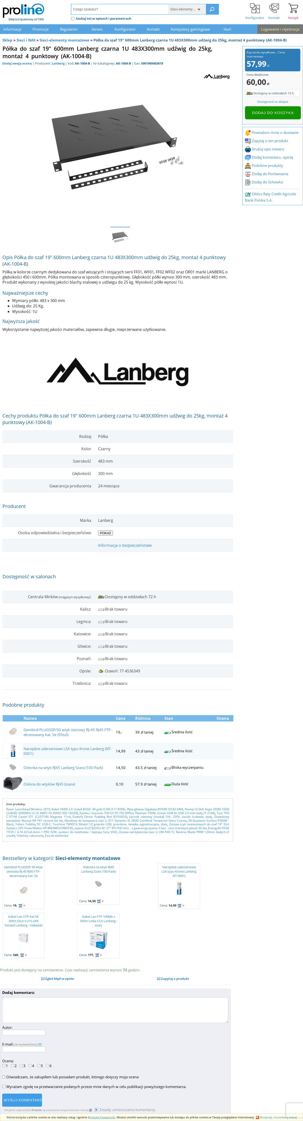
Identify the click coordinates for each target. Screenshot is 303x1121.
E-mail (23, 1047)
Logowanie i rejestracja (280, 29)
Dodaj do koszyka (273, 113)
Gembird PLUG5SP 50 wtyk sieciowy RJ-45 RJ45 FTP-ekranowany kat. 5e (23, 871)
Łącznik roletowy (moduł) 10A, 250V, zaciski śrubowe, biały (170, 817)
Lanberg (58, 63)
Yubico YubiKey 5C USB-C (32, 824)
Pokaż (105, 533)
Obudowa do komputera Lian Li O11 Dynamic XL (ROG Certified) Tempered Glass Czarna (125, 820)
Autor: (23, 1030)
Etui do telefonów (56, 836)
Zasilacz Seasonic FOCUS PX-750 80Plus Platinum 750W (117, 813)
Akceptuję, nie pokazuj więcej (276, 1117)
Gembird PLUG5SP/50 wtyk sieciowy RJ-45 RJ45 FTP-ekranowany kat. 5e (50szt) (68, 732)
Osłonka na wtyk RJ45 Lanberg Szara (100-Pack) (63, 767)
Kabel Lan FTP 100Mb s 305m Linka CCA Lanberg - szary (98, 920)
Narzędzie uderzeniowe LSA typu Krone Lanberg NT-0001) (178, 871)
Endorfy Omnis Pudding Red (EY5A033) (100, 817)
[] (40, 1044)
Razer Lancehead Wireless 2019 (28, 809)
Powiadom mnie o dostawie (271, 132)
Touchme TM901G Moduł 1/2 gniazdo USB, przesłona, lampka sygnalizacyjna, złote (109, 824)
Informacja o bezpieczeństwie (125, 545)
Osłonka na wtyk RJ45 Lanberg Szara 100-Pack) (98, 869)
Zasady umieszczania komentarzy (124, 1109)
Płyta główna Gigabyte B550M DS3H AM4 (155, 809)
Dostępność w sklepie (272, 101)
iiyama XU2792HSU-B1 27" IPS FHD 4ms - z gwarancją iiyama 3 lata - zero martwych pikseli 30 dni (141, 828)
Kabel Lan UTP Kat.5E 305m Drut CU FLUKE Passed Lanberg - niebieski (23, 920)
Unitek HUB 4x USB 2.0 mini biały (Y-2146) (186, 813)
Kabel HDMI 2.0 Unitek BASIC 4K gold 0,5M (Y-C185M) (88, 809)
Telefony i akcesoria (30, 836)
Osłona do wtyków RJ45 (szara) (49, 784)
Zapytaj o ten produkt (266, 140)
